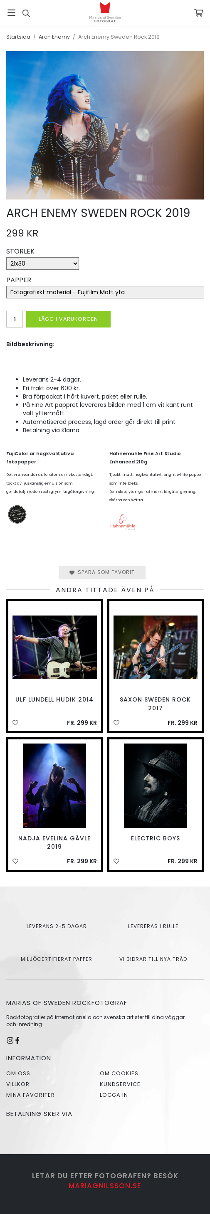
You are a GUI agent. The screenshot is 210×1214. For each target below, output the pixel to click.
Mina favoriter (30, 1095)
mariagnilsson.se (105, 1186)
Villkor (18, 1084)
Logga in (114, 1095)
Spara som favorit (102, 572)
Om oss (18, 1073)
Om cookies (119, 1073)
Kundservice (120, 1084)
